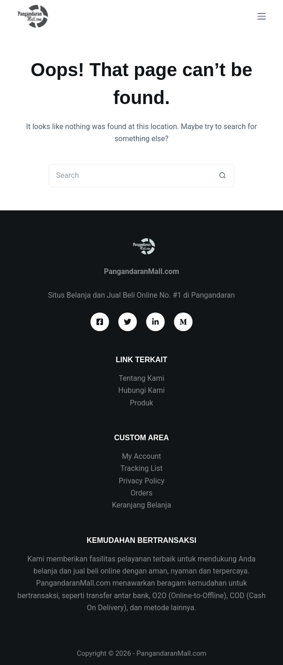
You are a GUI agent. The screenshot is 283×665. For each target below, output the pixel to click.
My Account (141, 456)
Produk (141, 402)
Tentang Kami (141, 378)
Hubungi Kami (141, 390)
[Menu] (261, 16)
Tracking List (142, 468)
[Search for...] (130, 175)
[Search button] (222, 175)
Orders (141, 493)
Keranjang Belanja (141, 505)
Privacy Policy (142, 480)
